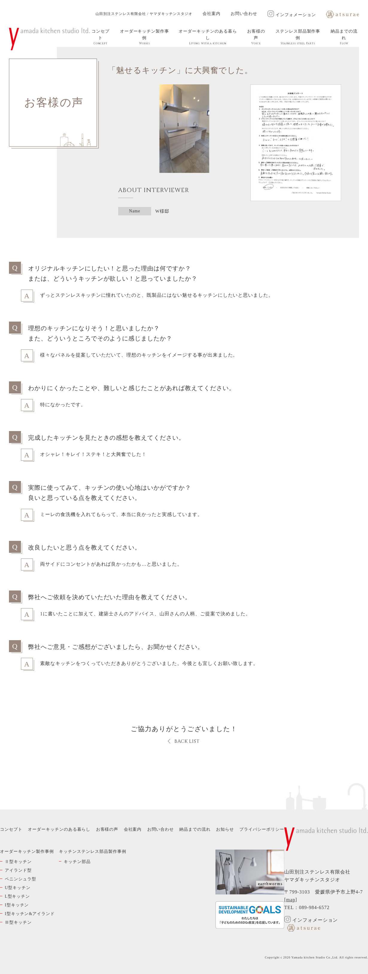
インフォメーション (291, 15)
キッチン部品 (77, 861)
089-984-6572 (314, 907)
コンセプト (100, 37)
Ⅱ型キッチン (18, 861)
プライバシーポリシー (261, 829)
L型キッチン (17, 896)
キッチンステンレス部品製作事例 (92, 851)
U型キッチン (18, 887)
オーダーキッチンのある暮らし (208, 37)
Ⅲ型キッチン (18, 922)
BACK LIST (187, 741)
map (290, 899)
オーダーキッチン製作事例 (144, 37)
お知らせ (225, 829)
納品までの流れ (344, 37)
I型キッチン (17, 905)
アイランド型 (18, 870)
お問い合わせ (244, 13)
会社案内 (212, 13)
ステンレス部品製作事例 (298, 37)
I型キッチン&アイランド (30, 913)
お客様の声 (256, 37)
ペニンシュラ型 (20, 879)
